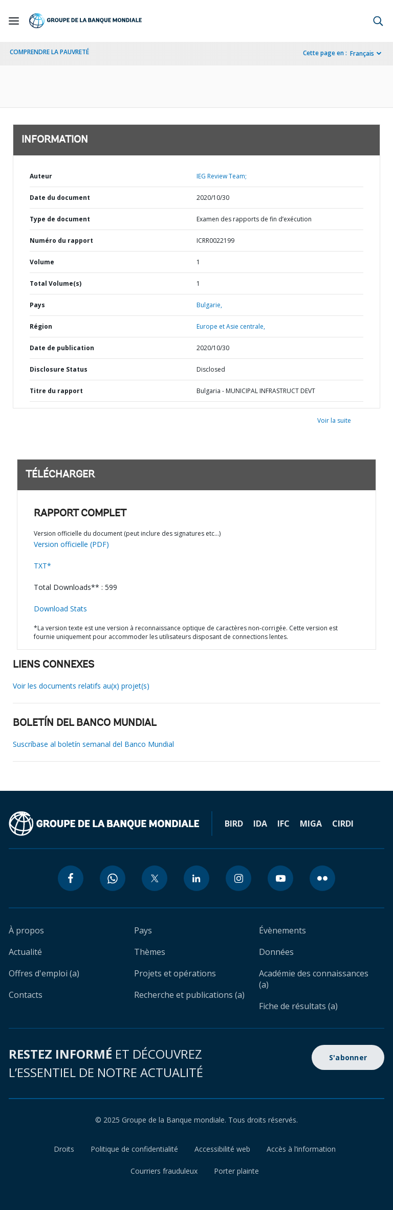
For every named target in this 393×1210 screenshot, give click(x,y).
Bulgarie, (209, 305)
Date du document (60, 197)
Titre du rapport (56, 390)
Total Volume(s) (55, 283)
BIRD (234, 823)
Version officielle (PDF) (71, 544)
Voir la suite (334, 420)
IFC (283, 823)
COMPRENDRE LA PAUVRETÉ (49, 52)
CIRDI (343, 823)
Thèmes (149, 951)
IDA (260, 823)
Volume (42, 262)
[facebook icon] (70, 878)
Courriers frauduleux (164, 1171)
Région (41, 326)
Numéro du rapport (61, 240)
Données (276, 951)
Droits (64, 1149)
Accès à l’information (301, 1149)
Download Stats (60, 608)
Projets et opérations (175, 973)
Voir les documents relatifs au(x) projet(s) (81, 686)
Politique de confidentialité (134, 1149)
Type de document (60, 219)
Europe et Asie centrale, (230, 326)
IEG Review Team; (221, 176)
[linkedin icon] (196, 878)
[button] (378, 21)
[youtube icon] (280, 878)
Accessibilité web (222, 1149)
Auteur (41, 176)
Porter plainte (236, 1171)
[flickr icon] (322, 878)
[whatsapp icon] (112, 878)
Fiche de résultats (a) (298, 1006)
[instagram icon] (238, 878)
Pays (37, 305)
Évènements (282, 930)
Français (362, 53)
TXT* (42, 565)
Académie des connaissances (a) (313, 979)
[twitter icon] (154, 878)
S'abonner (348, 1057)
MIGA (311, 823)
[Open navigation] (14, 21)
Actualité (25, 951)
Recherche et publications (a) (189, 994)
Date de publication (62, 348)
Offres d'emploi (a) (44, 973)
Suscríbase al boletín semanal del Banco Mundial (93, 744)
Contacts (25, 994)
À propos (26, 930)
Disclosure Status (59, 369)
